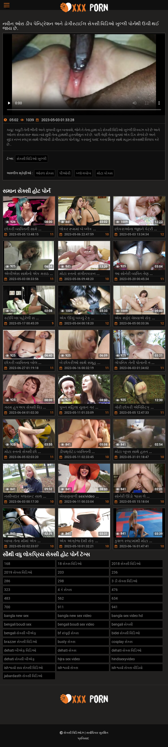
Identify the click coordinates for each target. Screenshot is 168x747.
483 (7, 598)
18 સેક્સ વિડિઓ (70, 564)
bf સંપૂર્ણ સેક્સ (68, 633)
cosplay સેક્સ (122, 642)
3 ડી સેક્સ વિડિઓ (124, 581)
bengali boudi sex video (76, 624)
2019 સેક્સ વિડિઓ (18, 572)
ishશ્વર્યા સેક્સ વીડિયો (127, 668)
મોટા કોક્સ (105, 173)
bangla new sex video (74, 616)
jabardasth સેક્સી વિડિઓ (23, 676)
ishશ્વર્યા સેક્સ (68, 668)
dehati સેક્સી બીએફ (19, 659)
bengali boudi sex (17, 624)
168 (7, 564)
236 (115, 572)
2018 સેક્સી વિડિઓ (126, 564)
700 (7, 607)
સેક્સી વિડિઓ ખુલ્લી (31, 159)
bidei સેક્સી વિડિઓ (126, 633)
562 (61, 598)
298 (61, 581)
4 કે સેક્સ (65, 590)
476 (115, 590)
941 (115, 607)
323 (7, 590)
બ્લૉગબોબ (83, 173)
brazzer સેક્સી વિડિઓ (20, 642)
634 (115, 598)
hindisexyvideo (123, 659)
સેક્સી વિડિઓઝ (74, 733)
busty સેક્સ (66, 642)
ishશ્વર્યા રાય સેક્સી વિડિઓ (23, 668)
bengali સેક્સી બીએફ (20, 633)
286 (7, 581)
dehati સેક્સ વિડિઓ (126, 650)
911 (61, 607)
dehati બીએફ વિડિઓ (20, 650)
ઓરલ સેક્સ (45, 173)
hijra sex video (69, 659)
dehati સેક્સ (67, 650)
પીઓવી (64, 173)
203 (61, 572)
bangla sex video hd (127, 616)
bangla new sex (16, 616)
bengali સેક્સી (122, 624)
